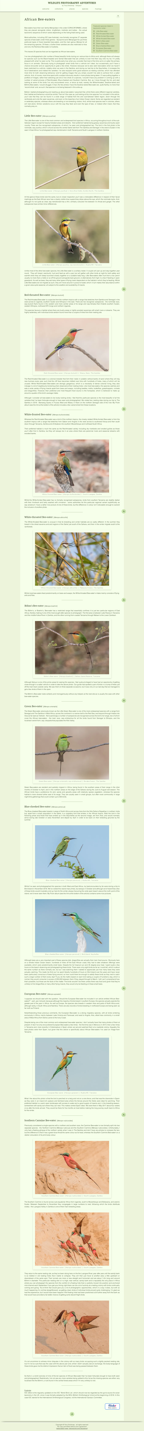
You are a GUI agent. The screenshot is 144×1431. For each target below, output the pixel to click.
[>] (124, 289)
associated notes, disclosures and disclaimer (72, 1428)
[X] (118, 15)
